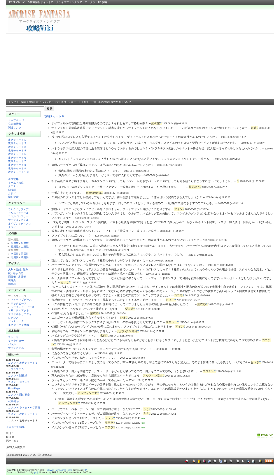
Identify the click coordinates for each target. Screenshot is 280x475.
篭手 (15, 273)
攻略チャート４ (17, 150)
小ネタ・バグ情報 (18, 324)
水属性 (25, 243)
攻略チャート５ (17, 153)
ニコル (12, 216)
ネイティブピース (21, 299)
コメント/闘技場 (17, 375)
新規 (86, 102)
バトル (12, 344)
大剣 (10, 269)
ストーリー (14, 337)
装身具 (12, 280)
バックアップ (51, 102)
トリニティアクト (18, 310)
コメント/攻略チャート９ (23, 413)
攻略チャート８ (17, 164)
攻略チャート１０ (18, 171)
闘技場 (12, 189)
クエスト (13, 186)
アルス (12, 212)
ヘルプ (127, 102)
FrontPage (14, 388)
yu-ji (36, 472)
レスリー (23, 216)
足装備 (22, 276)
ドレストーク (16, 321)
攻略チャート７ (17, 161)
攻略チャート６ (17, 157)
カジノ (12, 193)
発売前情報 (14, 123)
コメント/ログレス (19, 381)
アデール (23, 212)
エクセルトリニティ (20, 314)
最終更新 (116, 102)
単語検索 (103, 102)
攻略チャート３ (17, 146)
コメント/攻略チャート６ (23, 362)
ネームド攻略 (16, 182)
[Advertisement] (140, 66)
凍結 (31, 102)
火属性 (15, 243)
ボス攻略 (13, 179)
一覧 (93, 102)
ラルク (12, 209)
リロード (73, 102)
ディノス (26, 223)
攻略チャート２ (17, 143)
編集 (23, 102)
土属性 (25, 246)
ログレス (13, 317)
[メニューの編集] (15, 426)
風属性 (15, 246)
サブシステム (16, 347)
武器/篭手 (13, 401)
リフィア (23, 209)
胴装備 (12, 276)
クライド (13, 227)
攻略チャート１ (17, 139)
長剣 (18, 269)
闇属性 (25, 257)
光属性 (15, 257)
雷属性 (25, 253)
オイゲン (13, 223)
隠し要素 (13, 196)
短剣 (25, 269)
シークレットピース (22, 306)
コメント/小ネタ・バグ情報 (24, 407)
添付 (63, 102)
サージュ (13, 219)
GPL (86, 470)
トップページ (16, 120)
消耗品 (12, 283)
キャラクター (16, 340)
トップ (12, 102)
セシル (25, 219)
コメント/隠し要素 (19, 394)
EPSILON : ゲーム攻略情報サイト (29, 2)
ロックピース (18, 303)
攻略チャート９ (17, 168)
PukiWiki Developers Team (59, 470)
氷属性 (15, 253)
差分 (38, 102)
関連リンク (14, 127)
